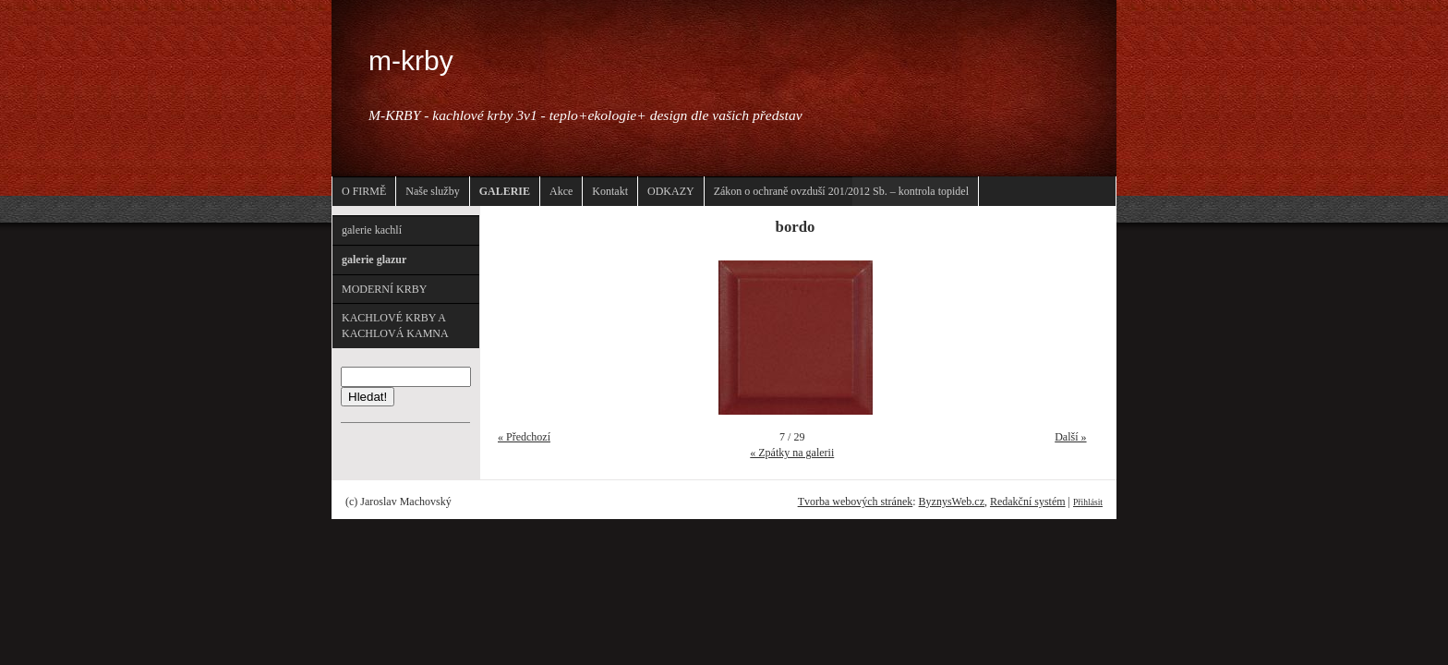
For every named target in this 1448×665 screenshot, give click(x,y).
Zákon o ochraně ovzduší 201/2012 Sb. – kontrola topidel (841, 191)
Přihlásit (1088, 502)
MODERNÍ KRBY (384, 289)
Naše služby (432, 191)
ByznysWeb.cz (951, 501)
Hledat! (367, 397)
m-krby (410, 60)
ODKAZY (670, 191)
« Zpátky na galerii (792, 452)
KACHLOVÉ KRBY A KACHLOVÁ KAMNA (395, 325)
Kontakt (610, 191)
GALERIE (504, 191)
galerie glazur (374, 259)
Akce (561, 191)
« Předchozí (524, 436)
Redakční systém (1028, 501)
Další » (1070, 436)
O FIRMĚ (364, 191)
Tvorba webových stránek (855, 501)
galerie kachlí (372, 230)
